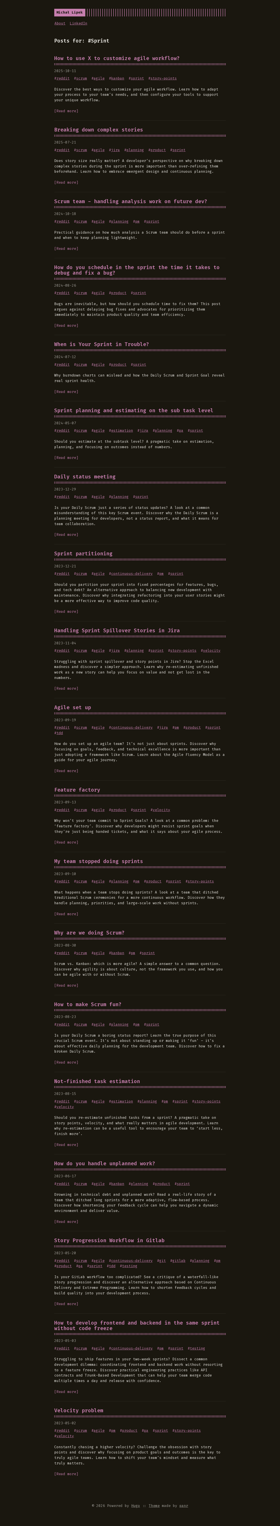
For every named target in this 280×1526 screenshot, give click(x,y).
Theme (154, 1505)
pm (137, 221)
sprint (137, 78)
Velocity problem (78, 1410)
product (158, 150)
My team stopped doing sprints (98, 861)
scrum (81, 78)
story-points (163, 78)
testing (129, 1266)
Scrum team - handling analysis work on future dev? (130, 201)
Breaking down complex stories (98, 129)
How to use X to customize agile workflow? (117, 58)
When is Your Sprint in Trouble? (101, 344)
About (59, 23)
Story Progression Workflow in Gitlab (109, 1240)
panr (183, 1505)
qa (181, 430)
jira (115, 150)
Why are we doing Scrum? (89, 932)
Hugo (135, 1505)
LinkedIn (78, 23)
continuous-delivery (132, 573)
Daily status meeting (85, 476)
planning (135, 150)
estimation (122, 430)
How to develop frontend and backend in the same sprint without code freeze (137, 1326)
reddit (63, 78)
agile (99, 78)
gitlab (179, 1260)
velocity (211, 650)
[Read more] (66, 111)
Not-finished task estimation (97, 1081)
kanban (117, 78)
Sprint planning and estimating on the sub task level (134, 410)
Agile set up (72, 707)
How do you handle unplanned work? (104, 1163)
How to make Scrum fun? (88, 1004)
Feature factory (77, 790)
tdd (59, 733)
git (162, 1260)
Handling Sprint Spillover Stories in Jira (117, 630)
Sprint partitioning (83, 553)
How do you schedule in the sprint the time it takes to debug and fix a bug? (137, 270)
